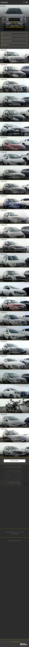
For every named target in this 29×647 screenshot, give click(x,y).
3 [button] (11, 29)
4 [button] (13, 29)
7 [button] (19, 29)
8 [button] (20, 29)
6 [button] (17, 29)
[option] (14, 18)
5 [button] (15, 29)
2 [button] (10, 29)
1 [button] (8, 29)
